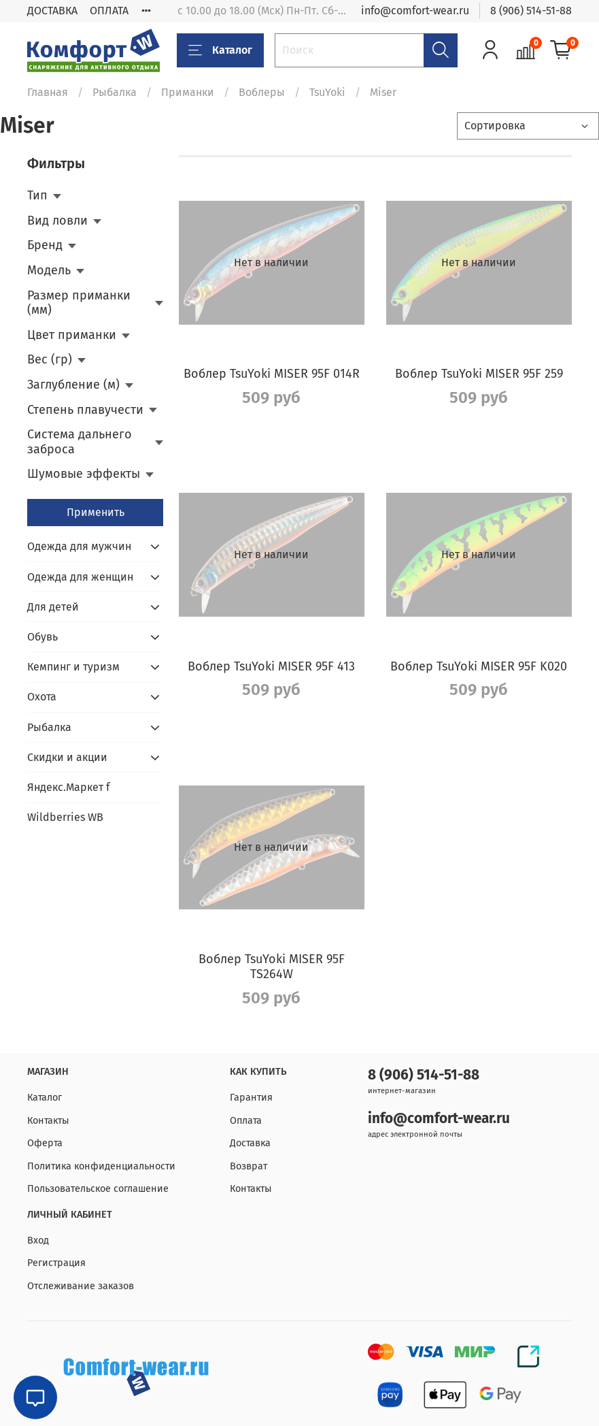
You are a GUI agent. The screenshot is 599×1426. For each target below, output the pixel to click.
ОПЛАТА (109, 10)
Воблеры (262, 92)
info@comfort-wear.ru (415, 10)
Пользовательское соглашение (98, 1189)
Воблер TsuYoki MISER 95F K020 (478, 666)
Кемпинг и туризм (73, 666)
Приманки (187, 92)
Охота (41, 696)
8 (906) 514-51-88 (531, 10)
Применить (95, 512)
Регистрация (56, 1263)
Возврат (248, 1166)
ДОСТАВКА (52, 10)
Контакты (48, 1121)
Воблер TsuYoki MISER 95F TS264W (272, 967)
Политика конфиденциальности (101, 1166)
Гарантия (251, 1097)
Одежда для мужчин (79, 546)
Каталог (220, 50)
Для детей (53, 606)
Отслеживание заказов (80, 1286)
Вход (38, 1240)
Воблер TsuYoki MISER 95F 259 (479, 373)
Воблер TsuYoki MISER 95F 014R (272, 373)
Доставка (250, 1143)
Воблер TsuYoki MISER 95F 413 (271, 666)
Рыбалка (114, 92)
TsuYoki (327, 92)
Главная (47, 92)
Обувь (42, 636)
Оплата (246, 1121)
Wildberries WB (65, 817)
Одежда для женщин (80, 576)
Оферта (45, 1143)
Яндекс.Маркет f (68, 787)
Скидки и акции (67, 757)
